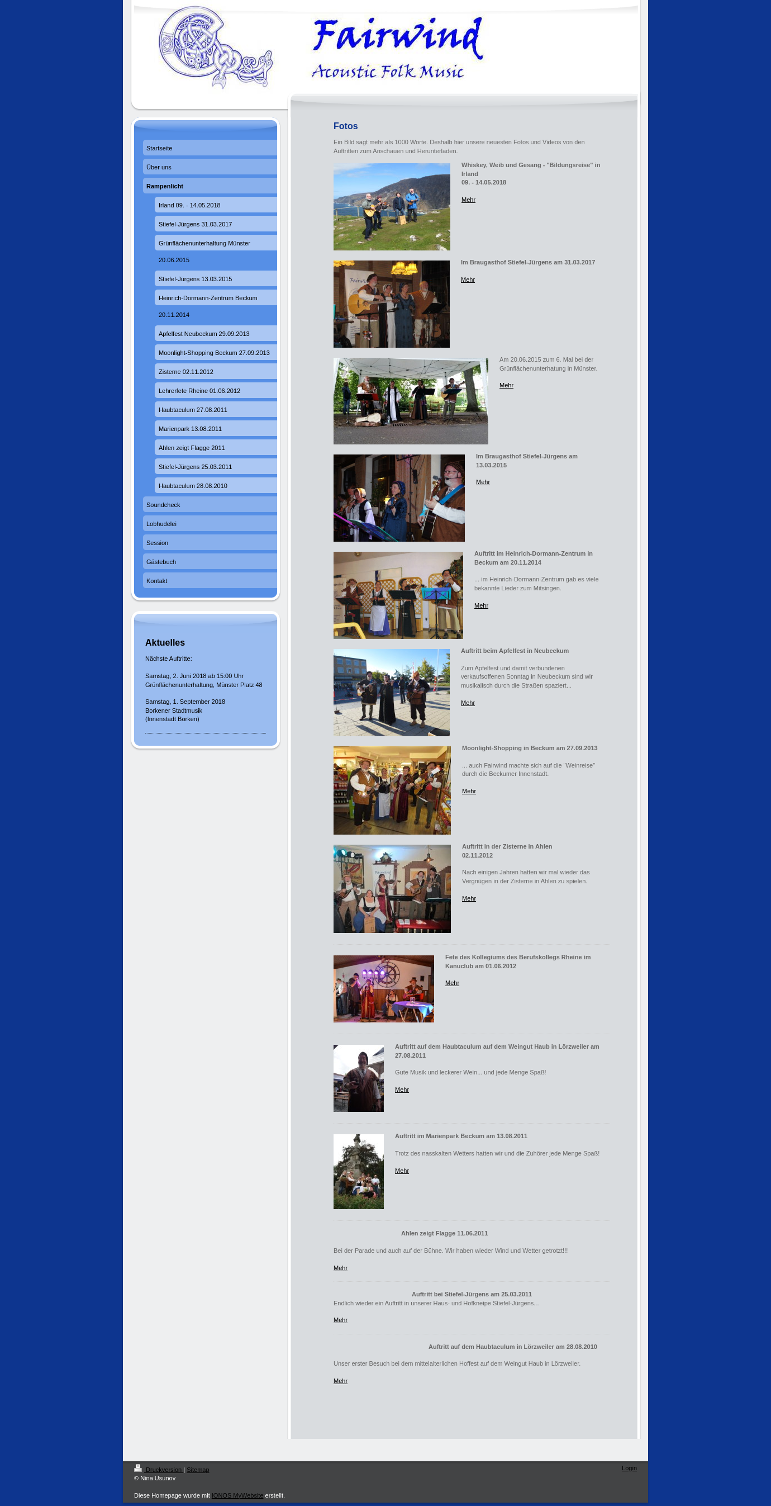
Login (629, 1468)
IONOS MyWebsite (238, 1495)
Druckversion (158, 1469)
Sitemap (198, 1469)
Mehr (468, 199)
